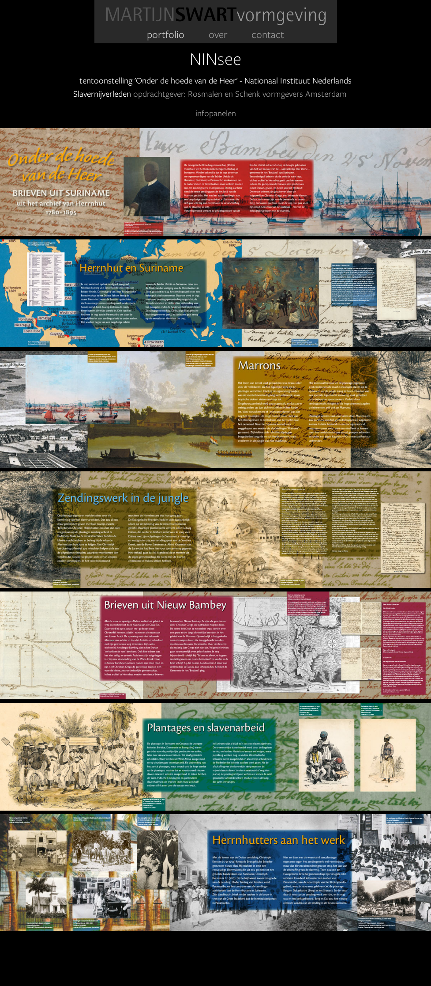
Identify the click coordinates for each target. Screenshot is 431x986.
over (218, 34)
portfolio (165, 34)
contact (267, 34)
